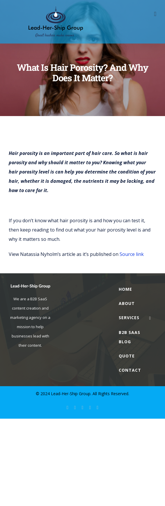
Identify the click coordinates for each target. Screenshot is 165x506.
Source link (132, 254)
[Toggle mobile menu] (155, 14)
